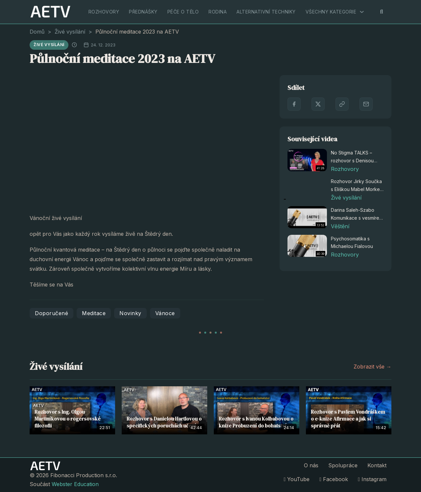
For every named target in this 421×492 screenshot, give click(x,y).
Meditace (94, 313)
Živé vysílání (70, 31)
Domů (37, 31)
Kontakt (376, 465)
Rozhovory (103, 11)
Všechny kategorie (331, 11)
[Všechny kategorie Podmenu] (361, 12)
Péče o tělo (183, 11)
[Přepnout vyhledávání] (381, 11)
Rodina (218, 11)
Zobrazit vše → (372, 366)
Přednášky (143, 11)
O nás (311, 465)
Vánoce (165, 313)
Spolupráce (343, 465)
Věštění (340, 226)
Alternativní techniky (266, 11)
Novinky (130, 313)
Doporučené (51, 313)
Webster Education (75, 484)
